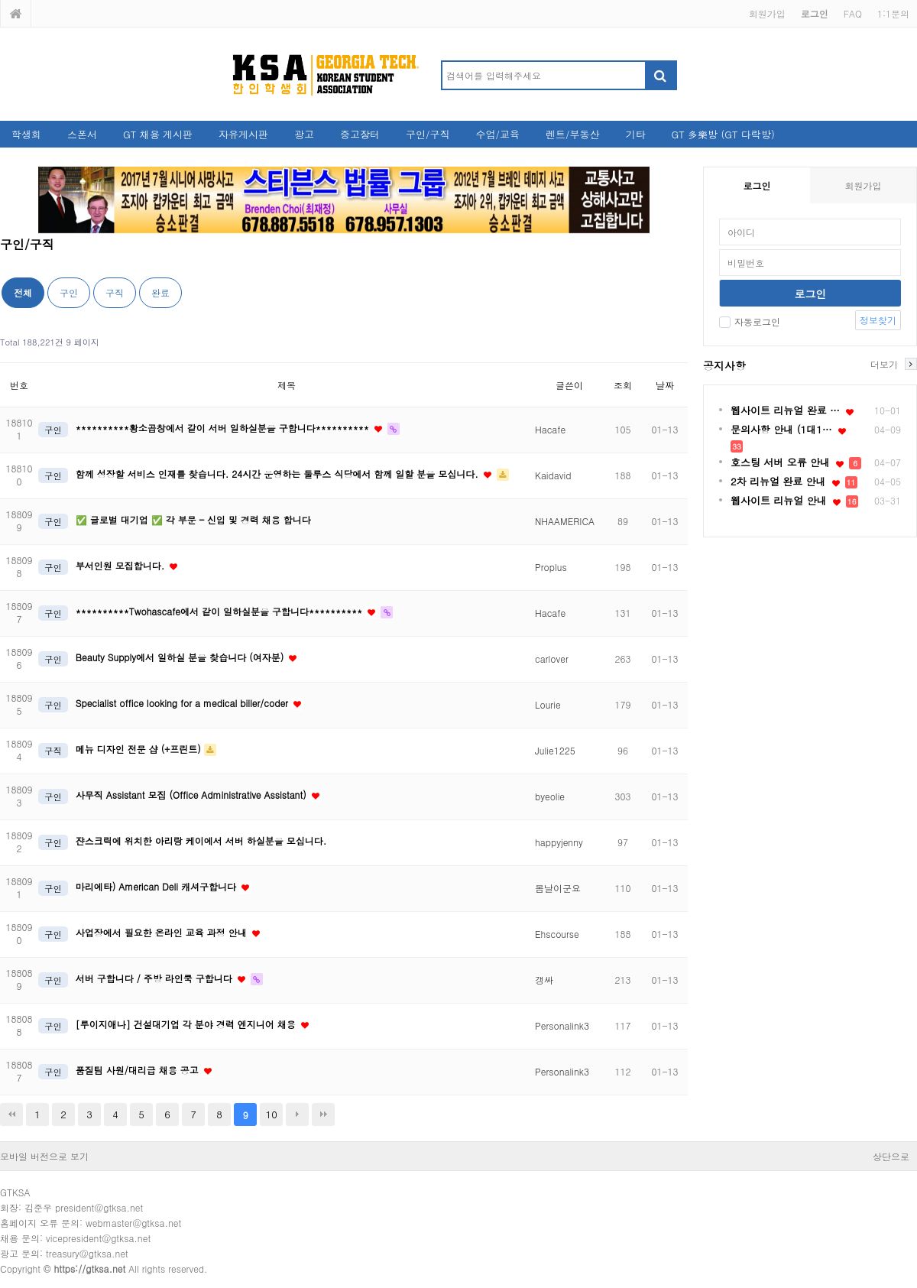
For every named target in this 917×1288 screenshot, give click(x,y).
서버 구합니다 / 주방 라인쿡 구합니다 (155, 978)
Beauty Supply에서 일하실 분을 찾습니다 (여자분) (181, 656)
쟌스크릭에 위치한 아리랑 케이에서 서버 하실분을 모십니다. (201, 840)
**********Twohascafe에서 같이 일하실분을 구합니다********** (220, 611)
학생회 (26, 134)
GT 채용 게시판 (158, 134)
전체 (23, 292)
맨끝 (323, 1114)
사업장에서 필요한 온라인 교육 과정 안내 (163, 932)
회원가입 (767, 13)
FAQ (853, 13)
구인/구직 (427, 134)
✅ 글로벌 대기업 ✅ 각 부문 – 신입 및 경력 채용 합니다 (193, 519)
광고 (304, 134)
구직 (114, 292)
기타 (635, 134)
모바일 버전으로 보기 (44, 1156)
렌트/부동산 (572, 134)
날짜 (665, 384)
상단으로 (891, 1156)
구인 (69, 292)
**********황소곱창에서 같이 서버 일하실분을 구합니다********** (224, 427)
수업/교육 (498, 134)
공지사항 (724, 365)
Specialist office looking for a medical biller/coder (183, 702)
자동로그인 (749, 321)
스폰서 (82, 134)
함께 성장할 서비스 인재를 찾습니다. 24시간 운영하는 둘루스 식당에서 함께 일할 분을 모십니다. (278, 473)
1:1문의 (893, 13)
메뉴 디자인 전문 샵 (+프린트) (140, 748)
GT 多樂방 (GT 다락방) (722, 134)
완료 (160, 292)
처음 (11, 1114)
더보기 (884, 364)
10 (271, 1114)
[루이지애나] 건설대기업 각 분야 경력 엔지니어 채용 (187, 1023)
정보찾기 (878, 319)
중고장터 (360, 134)
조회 (623, 384)
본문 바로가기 (0, 0)
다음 (297, 1114)
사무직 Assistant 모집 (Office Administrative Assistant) (192, 794)
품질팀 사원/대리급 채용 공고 (139, 1069)
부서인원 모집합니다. (122, 565)
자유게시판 (243, 134)
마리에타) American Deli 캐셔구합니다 (157, 886)
